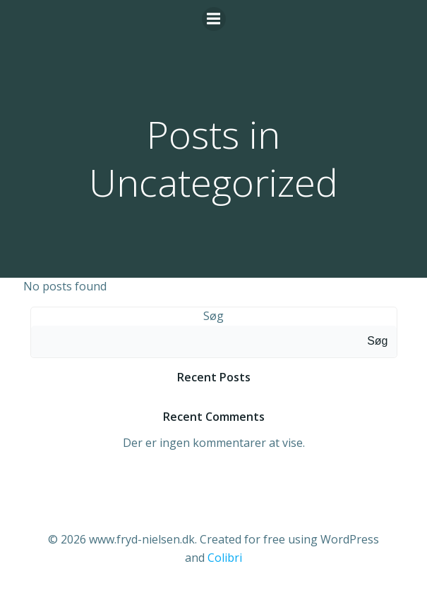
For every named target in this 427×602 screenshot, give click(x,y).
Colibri (225, 557)
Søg (213, 316)
